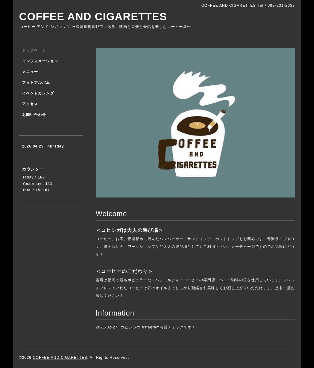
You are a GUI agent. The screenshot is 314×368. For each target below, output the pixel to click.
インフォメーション (40, 61)
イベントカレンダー (40, 93)
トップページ (34, 50)
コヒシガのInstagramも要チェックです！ (158, 327)
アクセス (30, 104)
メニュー (30, 72)
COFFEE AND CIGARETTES (93, 16)
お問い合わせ (34, 115)
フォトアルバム (36, 82)
